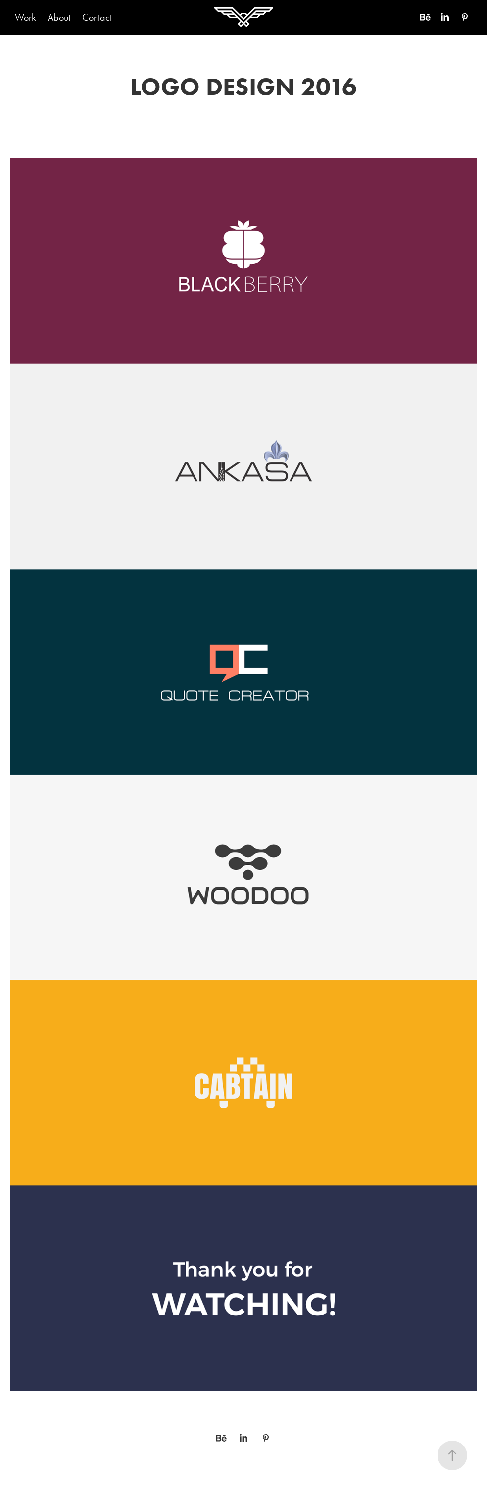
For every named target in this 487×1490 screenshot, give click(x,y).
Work (25, 17)
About (59, 17)
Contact (97, 17)
